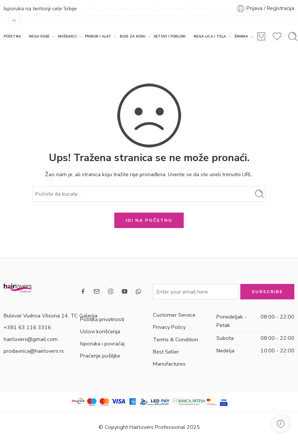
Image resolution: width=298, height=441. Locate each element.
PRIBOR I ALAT (98, 35)
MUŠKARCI (67, 35)
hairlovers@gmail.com (31, 338)
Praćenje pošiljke (100, 355)
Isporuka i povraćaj (102, 342)
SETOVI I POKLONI (170, 35)
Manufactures (169, 363)
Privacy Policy (169, 326)
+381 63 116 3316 (27, 326)
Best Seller (166, 351)
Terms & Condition (175, 338)
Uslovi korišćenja (100, 330)
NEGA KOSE (39, 35)
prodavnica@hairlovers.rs (34, 349)
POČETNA (12, 35)
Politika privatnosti (102, 318)
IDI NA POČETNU (149, 220)
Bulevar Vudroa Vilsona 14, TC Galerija (50, 314)
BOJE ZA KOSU (133, 35)
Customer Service (174, 314)
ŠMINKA (241, 35)
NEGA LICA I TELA (210, 35)
